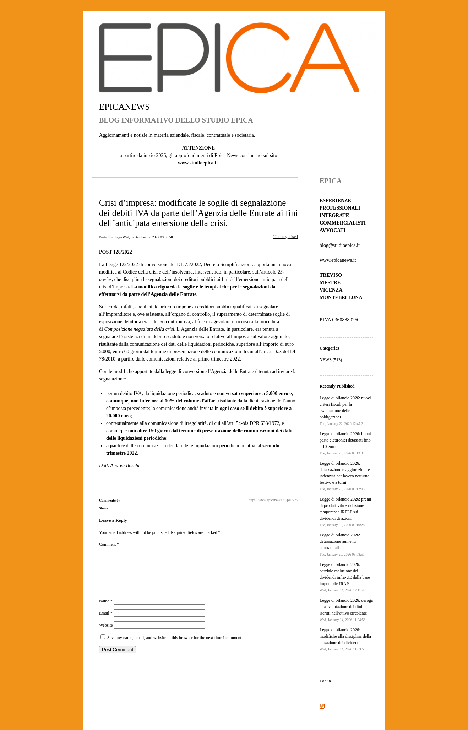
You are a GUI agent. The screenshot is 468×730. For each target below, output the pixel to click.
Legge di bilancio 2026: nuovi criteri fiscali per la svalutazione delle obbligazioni (345, 410)
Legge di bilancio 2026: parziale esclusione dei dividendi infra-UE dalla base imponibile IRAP (345, 577)
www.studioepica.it (198, 163)
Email (106, 621)
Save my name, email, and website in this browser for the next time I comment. (175, 646)
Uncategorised (285, 236)
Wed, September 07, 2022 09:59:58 (148, 237)
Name (106, 609)
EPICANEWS (124, 107)
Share (103, 508)
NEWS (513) (331, 359)
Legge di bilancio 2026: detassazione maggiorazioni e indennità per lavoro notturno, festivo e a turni (345, 476)
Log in (325, 680)
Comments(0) (109, 500)
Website (106, 633)
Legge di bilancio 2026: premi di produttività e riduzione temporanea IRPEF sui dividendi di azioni (345, 512)
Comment (109, 544)
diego (118, 237)
